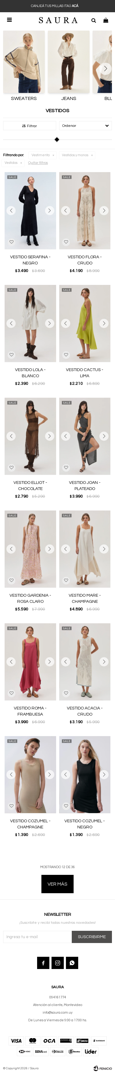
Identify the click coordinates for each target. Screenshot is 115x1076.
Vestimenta (41, 155)
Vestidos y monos (75, 155)
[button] (93, 20)
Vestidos (11, 162)
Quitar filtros (38, 163)
